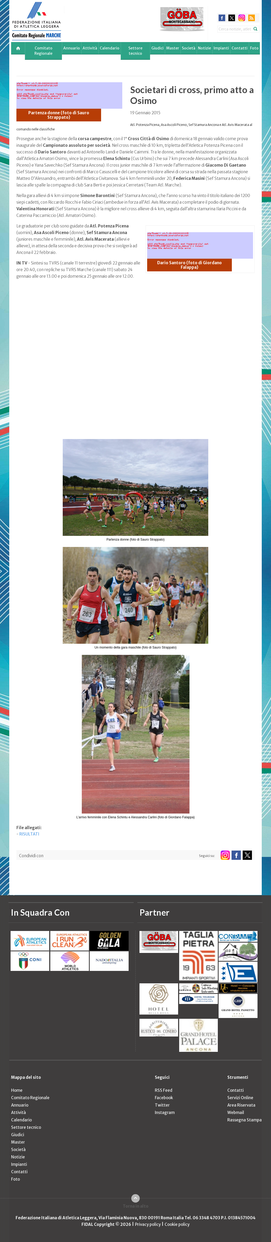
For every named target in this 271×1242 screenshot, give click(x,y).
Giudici (157, 48)
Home (16, 1090)
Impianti (221, 48)
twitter (231, 18)
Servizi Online (240, 1097)
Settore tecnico (135, 51)
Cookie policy (177, 1224)
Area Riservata (241, 1105)
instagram (241, 18)
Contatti (239, 48)
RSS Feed (163, 1090)
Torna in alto (135, 1206)
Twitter (162, 1105)
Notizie (204, 48)
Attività (90, 48)
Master (172, 48)
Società (188, 48)
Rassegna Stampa (244, 1119)
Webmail (235, 1112)
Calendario (109, 48)
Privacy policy (148, 1224)
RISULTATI (29, 834)
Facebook (164, 1097)
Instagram (165, 1112)
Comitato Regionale (43, 51)
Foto (254, 48)
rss (251, 18)
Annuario (71, 48)
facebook (222, 18)
